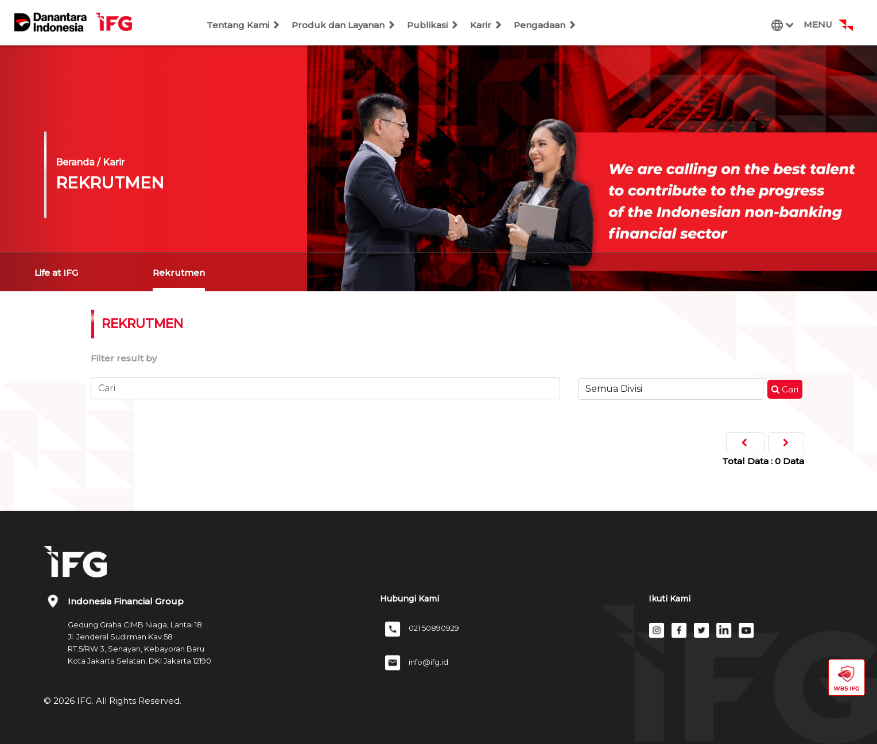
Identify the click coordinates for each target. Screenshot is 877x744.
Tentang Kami (243, 25)
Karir (486, 25)
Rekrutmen (179, 272)
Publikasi (433, 25)
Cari (784, 389)
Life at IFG (56, 272)
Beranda (75, 162)
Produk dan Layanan (343, 25)
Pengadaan (545, 25)
